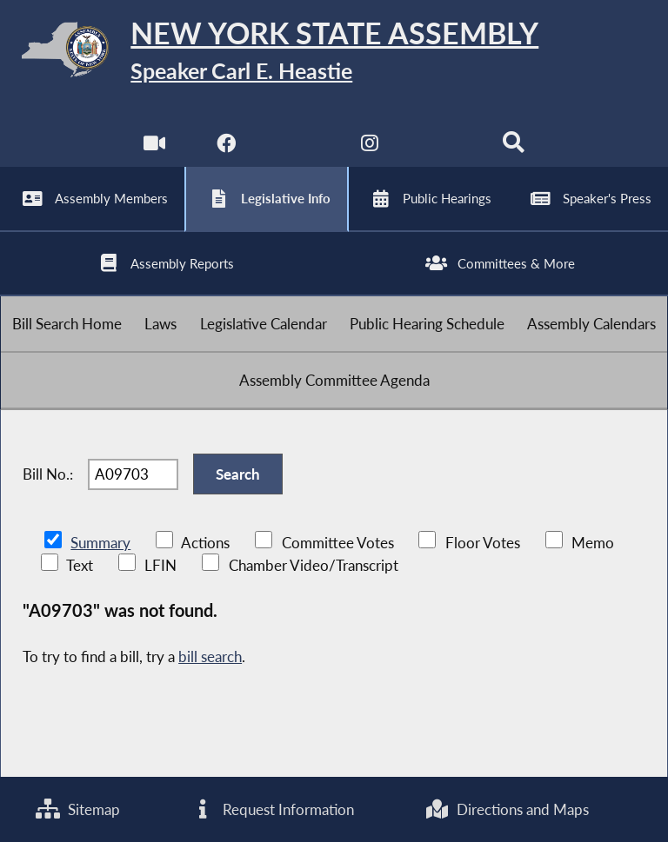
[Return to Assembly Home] (334, 52)
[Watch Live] (154, 147)
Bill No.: (48, 474)
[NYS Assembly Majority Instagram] (370, 147)
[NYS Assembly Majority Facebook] (225, 147)
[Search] (513, 147)
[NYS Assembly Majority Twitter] (297, 147)
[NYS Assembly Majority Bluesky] (442, 147)
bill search (210, 656)
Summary (100, 543)
